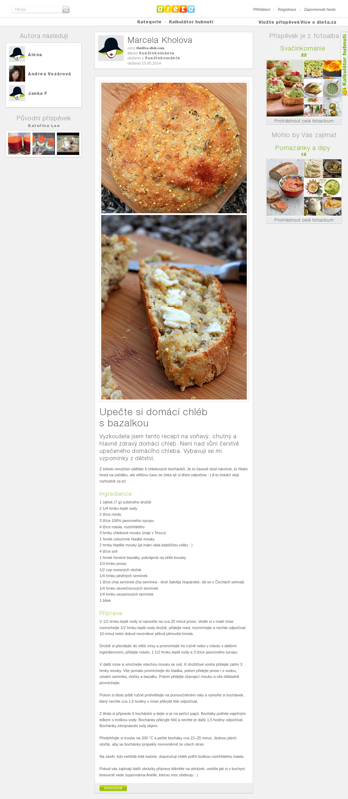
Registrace (287, 9)
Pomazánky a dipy (302, 147)
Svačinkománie (157, 53)
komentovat (113, 788)
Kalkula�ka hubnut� (344, 63)
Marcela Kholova (160, 40)
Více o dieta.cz (318, 22)
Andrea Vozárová (49, 73)
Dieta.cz (176, 9)
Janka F (37, 93)
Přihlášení (261, 9)
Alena (35, 54)
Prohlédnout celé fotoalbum (304, 121)
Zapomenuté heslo (320, 9)
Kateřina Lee (44, 125)
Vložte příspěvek (279, 22)
